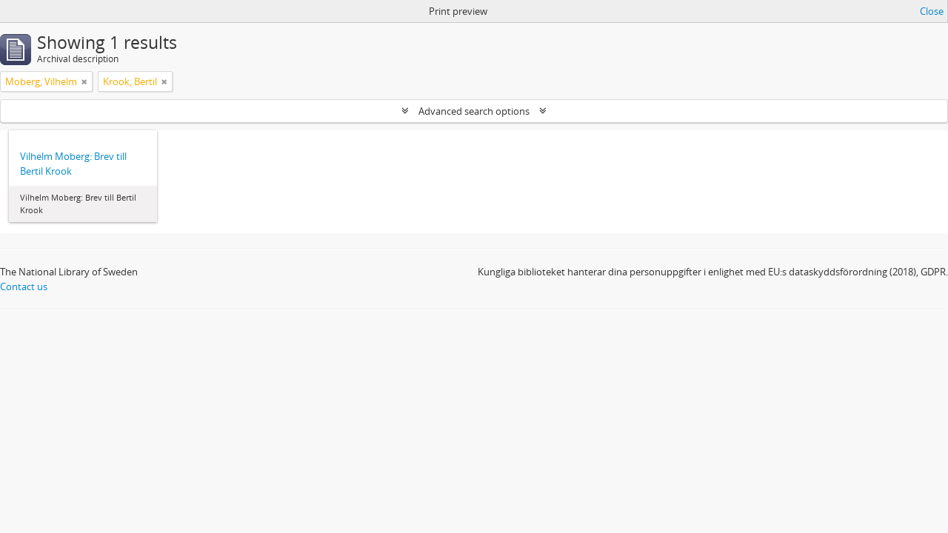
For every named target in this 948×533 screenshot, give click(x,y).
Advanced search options (474, 111)
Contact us (23, 286)
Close (932, 11)
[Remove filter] (84, 81)
